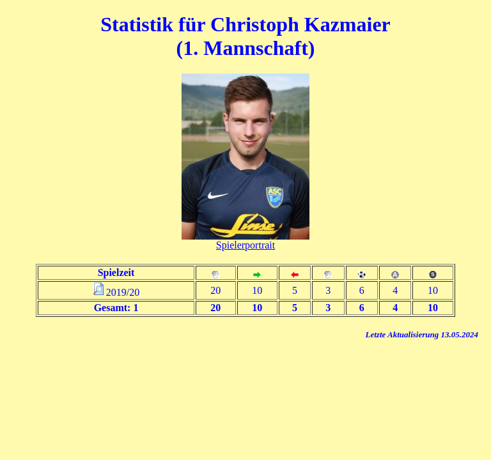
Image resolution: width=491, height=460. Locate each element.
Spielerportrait (245, 245)
